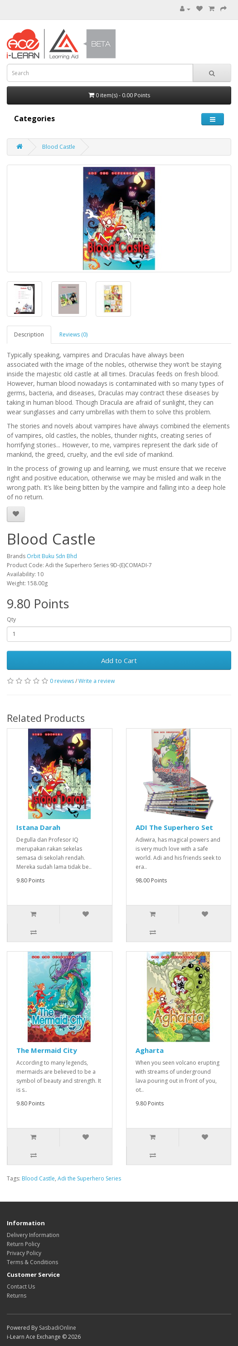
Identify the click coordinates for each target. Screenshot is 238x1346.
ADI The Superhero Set (174, 827)
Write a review (96, 681)
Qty (11, 619)
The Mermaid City (46, 1050)
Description (29, 334)
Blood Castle (58, 147)
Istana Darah (38, 827)
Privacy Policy (24, 1253)
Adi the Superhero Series (89, 1178)
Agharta (150, 1050)
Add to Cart (119, 660)
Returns (16, 1295)
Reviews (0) (73, 334)
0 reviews (62, 681)
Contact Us (21, 1286)
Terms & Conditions (32, 1262)
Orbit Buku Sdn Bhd (52, 556)
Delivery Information (33, 1235)
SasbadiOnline (57, 1328)
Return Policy (23, 1244)
